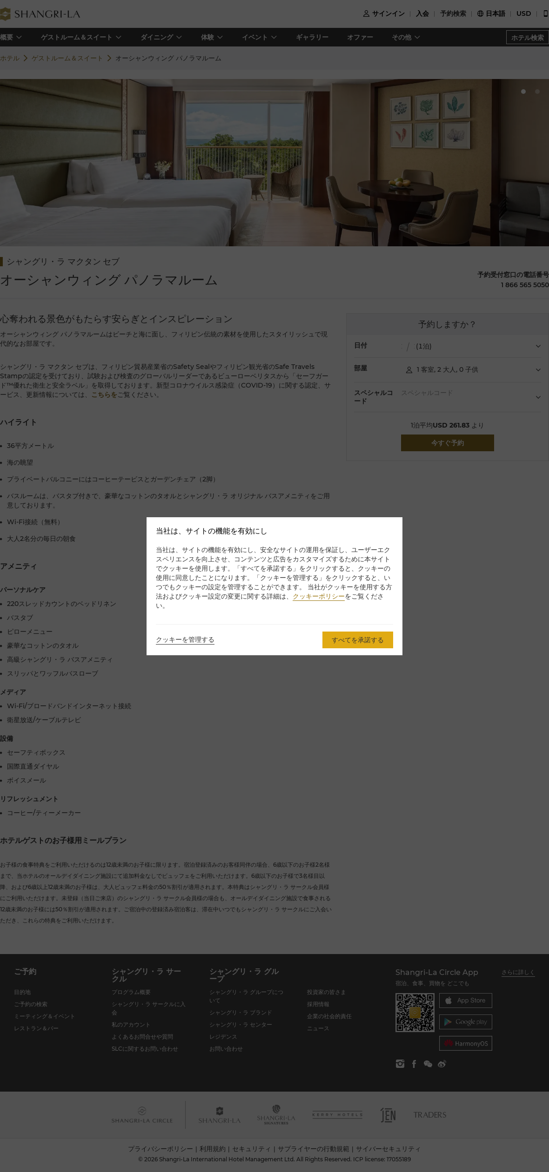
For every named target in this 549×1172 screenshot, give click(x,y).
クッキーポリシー (319, 596)
